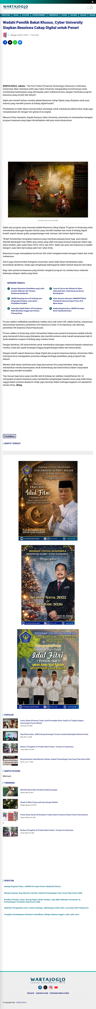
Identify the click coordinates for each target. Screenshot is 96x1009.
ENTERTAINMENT (38, 15)
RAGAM (83, 15)
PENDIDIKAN (53, 15)
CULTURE (25, 15)
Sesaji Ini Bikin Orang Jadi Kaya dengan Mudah (39, 802)
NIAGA (16, 15)
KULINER (73, 15)
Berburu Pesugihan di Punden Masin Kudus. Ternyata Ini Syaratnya (46, 747)
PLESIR (64, 15)
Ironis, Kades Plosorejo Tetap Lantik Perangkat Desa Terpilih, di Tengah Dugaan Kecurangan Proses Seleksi (52, 722)
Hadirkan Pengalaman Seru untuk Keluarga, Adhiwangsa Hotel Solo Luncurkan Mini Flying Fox (46, 908)
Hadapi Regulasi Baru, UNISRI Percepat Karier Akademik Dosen (68, 309)
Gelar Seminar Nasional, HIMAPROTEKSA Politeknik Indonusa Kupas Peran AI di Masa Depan (69, 300)
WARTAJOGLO (21, 1002)
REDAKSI (30, 993)
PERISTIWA (6, 15)
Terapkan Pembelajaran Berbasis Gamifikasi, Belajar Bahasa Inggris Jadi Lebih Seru (41, 914)
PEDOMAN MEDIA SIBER (59, 993)
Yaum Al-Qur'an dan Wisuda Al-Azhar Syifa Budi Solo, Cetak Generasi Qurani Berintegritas (68, 290)
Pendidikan (9, 436)
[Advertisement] (48, 64)
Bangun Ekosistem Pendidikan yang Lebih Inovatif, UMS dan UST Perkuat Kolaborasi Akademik (27, 290)
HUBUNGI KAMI (42, 993)
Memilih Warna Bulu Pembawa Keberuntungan (38, 790)
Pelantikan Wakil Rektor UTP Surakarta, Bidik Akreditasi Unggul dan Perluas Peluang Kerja (26, 310)
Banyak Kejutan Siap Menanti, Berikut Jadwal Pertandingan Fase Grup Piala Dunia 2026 (55, 759)
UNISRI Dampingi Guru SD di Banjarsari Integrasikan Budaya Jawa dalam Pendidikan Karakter (26, 300)
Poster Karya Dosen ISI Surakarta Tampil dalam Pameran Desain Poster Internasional (54, 815)
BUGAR (92, 15)
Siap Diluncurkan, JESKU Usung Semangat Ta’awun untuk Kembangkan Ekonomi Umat (54, 734)
